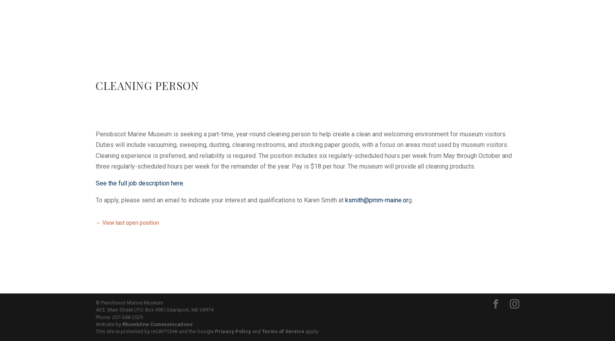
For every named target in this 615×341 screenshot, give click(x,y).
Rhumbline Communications (157, 324)
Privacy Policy (233, 331)
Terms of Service (283, 331)
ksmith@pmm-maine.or (376, 200)
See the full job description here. (140, 183)
